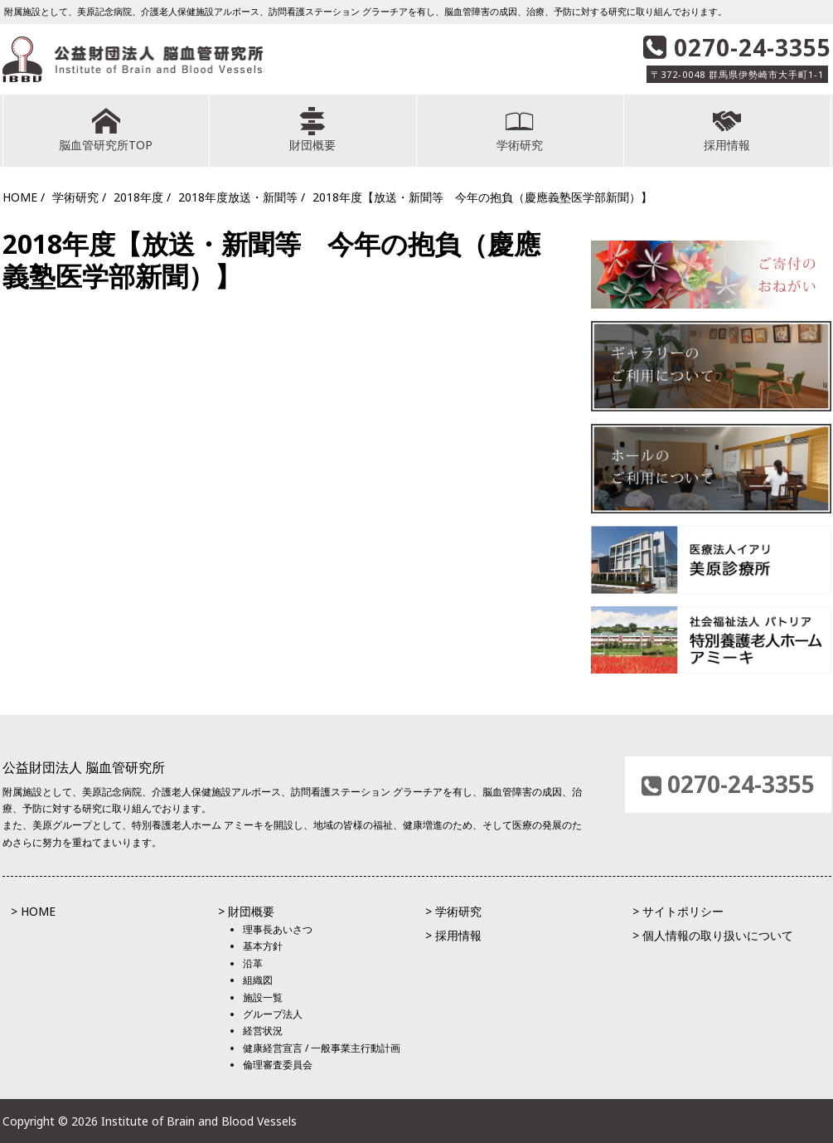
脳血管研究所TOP (106, 130)
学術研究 (520, 130)
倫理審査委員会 (277, 1065)
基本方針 (263, 946)
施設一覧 (263, 997)
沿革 (253, 963)
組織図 (258, 980)
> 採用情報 (453, 935)
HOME (19, 197)
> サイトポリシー (678, 911)
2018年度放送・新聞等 (238, 197)
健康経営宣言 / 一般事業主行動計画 (321, 1048)
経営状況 (263, 1031)
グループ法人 (273, 1014)
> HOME (33, 911)
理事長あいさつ (277, 929)
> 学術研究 (453, 911)
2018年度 (138, 197)
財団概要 (313, 130)
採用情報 (727, 130)
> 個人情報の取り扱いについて (712, 935)
